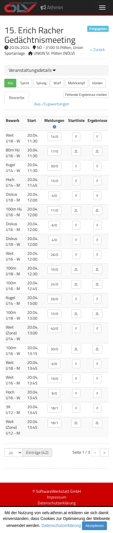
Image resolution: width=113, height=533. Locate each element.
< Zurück (97, 49)
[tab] (56, 70)
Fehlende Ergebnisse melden (86, 94)
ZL (76, 151)
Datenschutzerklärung (61, 525)
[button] (32, 70)
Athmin (52, 7)
